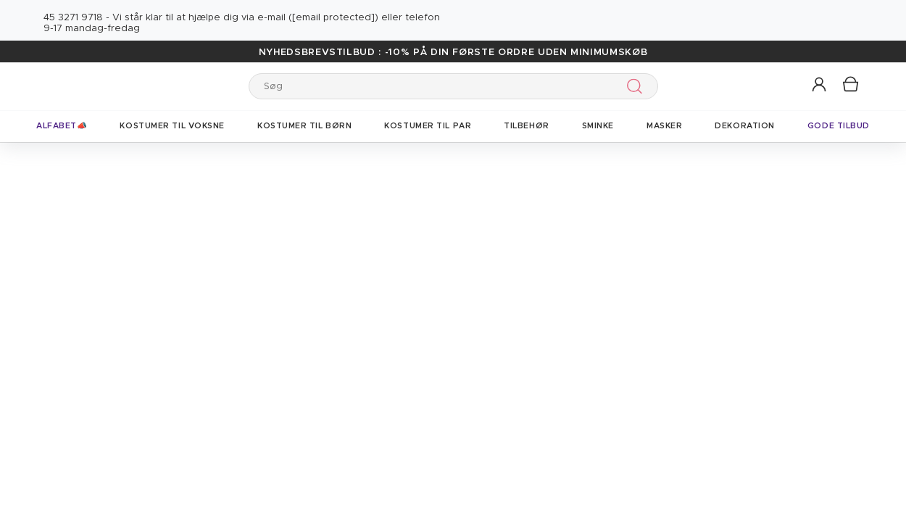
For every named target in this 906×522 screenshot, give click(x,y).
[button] (820, 85)
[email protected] (333, 17)
